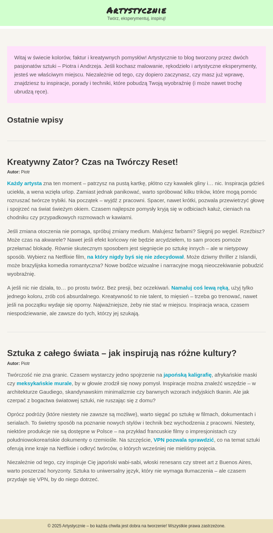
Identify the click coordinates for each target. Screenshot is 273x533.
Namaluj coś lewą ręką (199, 288)
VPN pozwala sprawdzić (184, 440)
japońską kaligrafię (188, 375)
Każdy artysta (24, 183)
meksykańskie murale (44, 383)
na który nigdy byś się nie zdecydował (135, 257)
